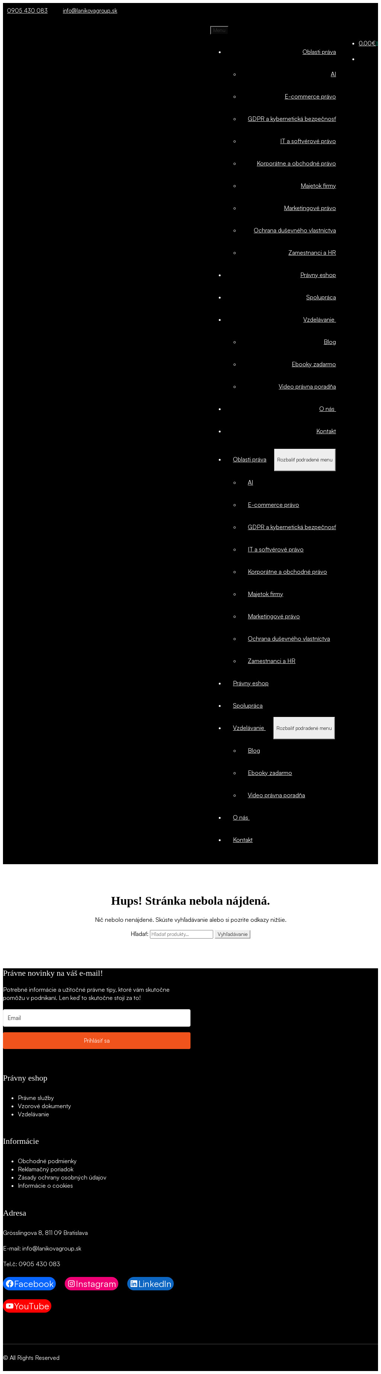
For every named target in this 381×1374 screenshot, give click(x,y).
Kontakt (326, 431)
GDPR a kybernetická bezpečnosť (292, 118)
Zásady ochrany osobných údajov (62, 1177)
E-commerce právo (310, 96)
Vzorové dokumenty (44, 1106)
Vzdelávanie (319, 319)
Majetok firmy (318, 185)
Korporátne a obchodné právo (296, 163)
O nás (327, 408)
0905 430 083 (25, 11)
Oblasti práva (319, 51)
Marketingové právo (310, 208)
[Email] (96, 1018)
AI (333, 74)
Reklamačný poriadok (45, 1169)
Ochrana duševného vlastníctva (295, 230)
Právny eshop (318, 275)
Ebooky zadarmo (314, 364)
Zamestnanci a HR (312, 252)
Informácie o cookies (45, 1185)
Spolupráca (321, 297)
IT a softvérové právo (308, 141)
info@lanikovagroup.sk (88, 11)
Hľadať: (139, 933)
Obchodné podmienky (47, 1161)
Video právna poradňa (307, 386)
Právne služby (36, 1097)
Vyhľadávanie (232, 934)
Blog (330, 341)
